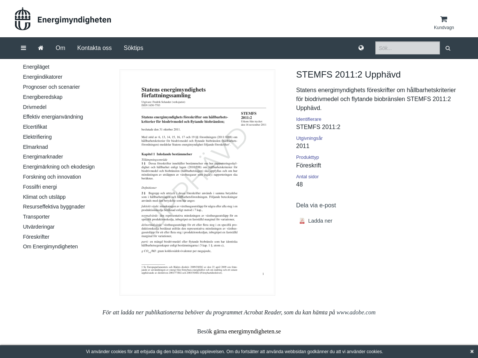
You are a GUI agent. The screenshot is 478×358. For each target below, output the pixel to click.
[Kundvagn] (444, 22)
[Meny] (23, 48)
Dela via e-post (316, 205)
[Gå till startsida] (41, 48)
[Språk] (361, 48)
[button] (448, 47)
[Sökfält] (407, 47)
